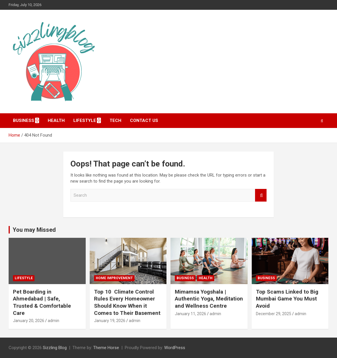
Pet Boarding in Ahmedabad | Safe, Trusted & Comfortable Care (42, 302)
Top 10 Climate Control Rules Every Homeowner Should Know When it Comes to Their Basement (127, 302)
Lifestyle (84, 120)
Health (56, 120)
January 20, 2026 (28, 320)
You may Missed (34, 229)
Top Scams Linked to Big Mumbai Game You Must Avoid (287, 298)
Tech (115, 120)
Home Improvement (114, 278)
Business (23, 120)
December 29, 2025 (273, 313)
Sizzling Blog (55, 347)
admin (53, 320)
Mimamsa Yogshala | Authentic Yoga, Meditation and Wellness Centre (209, 298)
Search (261, 195)
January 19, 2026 (109, 320)
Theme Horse (106, 347)
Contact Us (144, 120)
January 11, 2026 (190, 313)
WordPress (174, 347)
